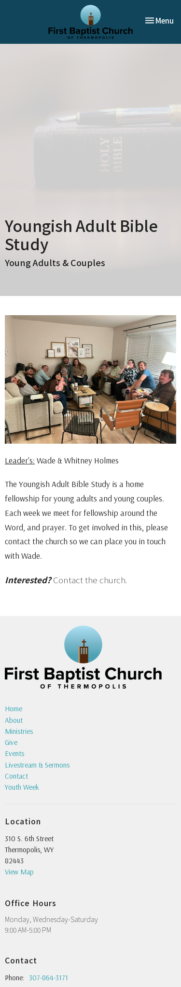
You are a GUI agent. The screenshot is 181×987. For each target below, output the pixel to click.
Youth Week (22, 787)
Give (11, 742)
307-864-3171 (48, 977)
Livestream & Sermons (37, 764)
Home (13, 708)
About (14, 720)
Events (14, 753)
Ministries (19, 731)
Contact (16, 776)
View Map (19, 871)
